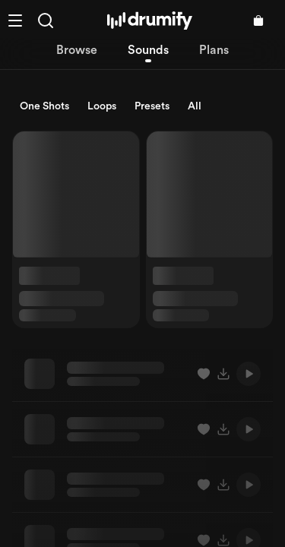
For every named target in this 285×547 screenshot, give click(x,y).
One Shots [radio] (44, 106)
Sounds (148, 50)
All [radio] (194, 106)
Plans (214, 50)
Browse (76, 50)
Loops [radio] (101, 106)
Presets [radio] (152, 106)
